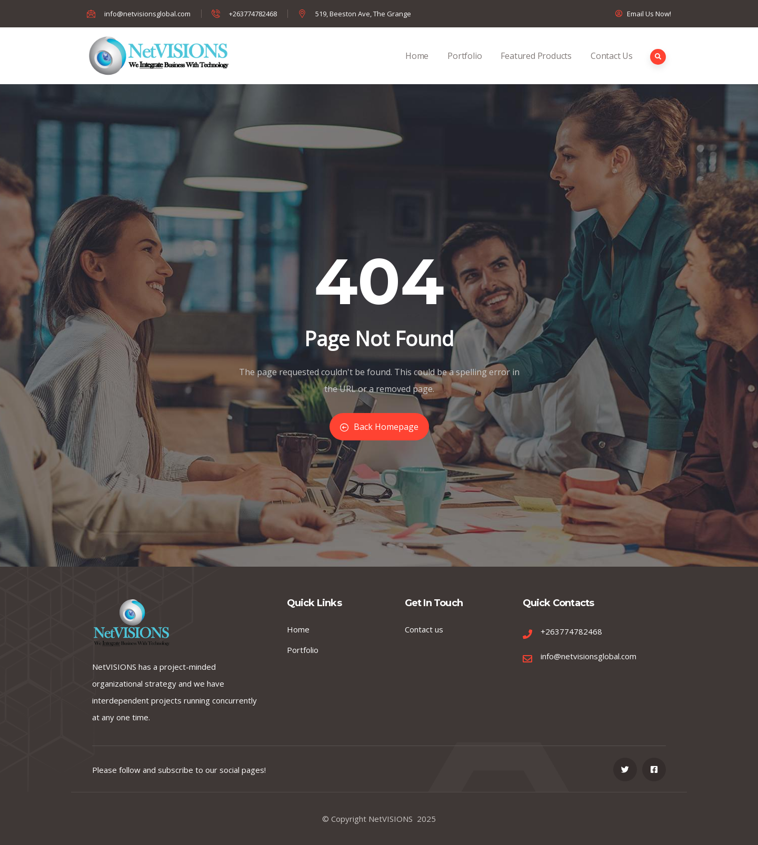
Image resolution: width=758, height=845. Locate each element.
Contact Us (612, 67)
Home (416, 67)
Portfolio (464, 67)
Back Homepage (379, 426)
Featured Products (536, 67)
